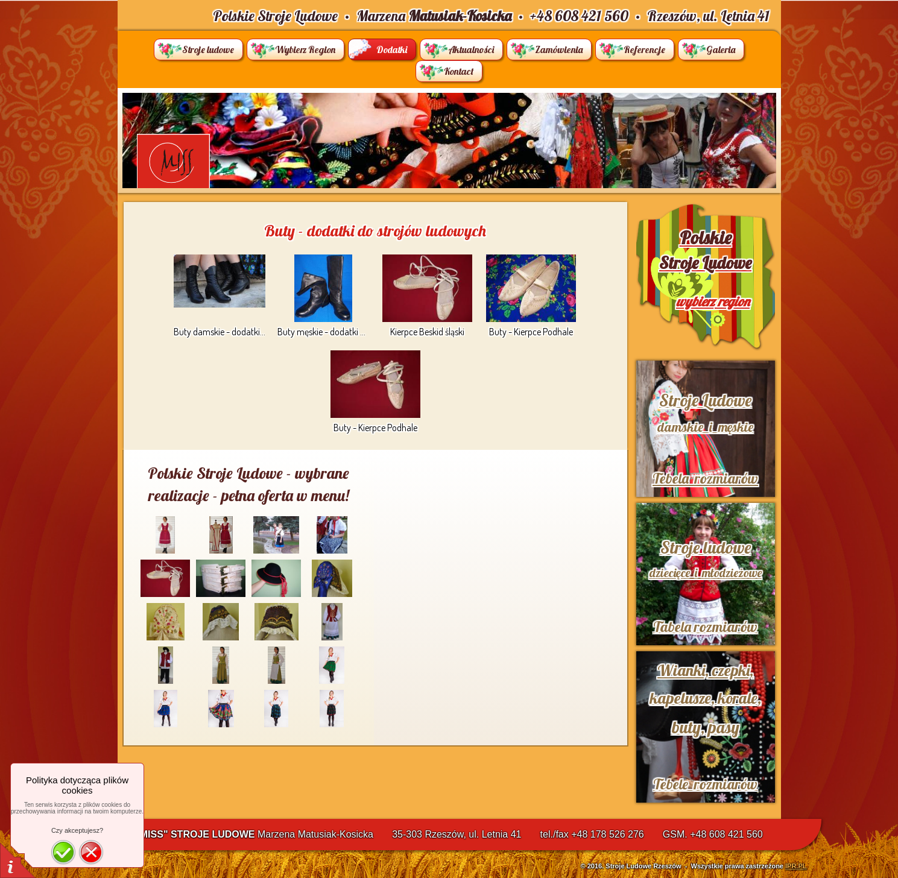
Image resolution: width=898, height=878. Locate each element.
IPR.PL (795, 866)
